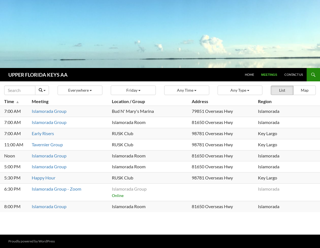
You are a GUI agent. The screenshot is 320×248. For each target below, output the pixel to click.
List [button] (282, 90)
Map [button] (305, 90)
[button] (80, 90)
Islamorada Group (49, 111)
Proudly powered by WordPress (31, 241)
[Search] (19, 90)
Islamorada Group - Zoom (56, 188)
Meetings (269, 74)
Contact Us (293, 74)
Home (249, 74)
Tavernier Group (47, 144)
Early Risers (43, 133)
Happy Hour (43, 177)
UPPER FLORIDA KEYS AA (38, 75)
